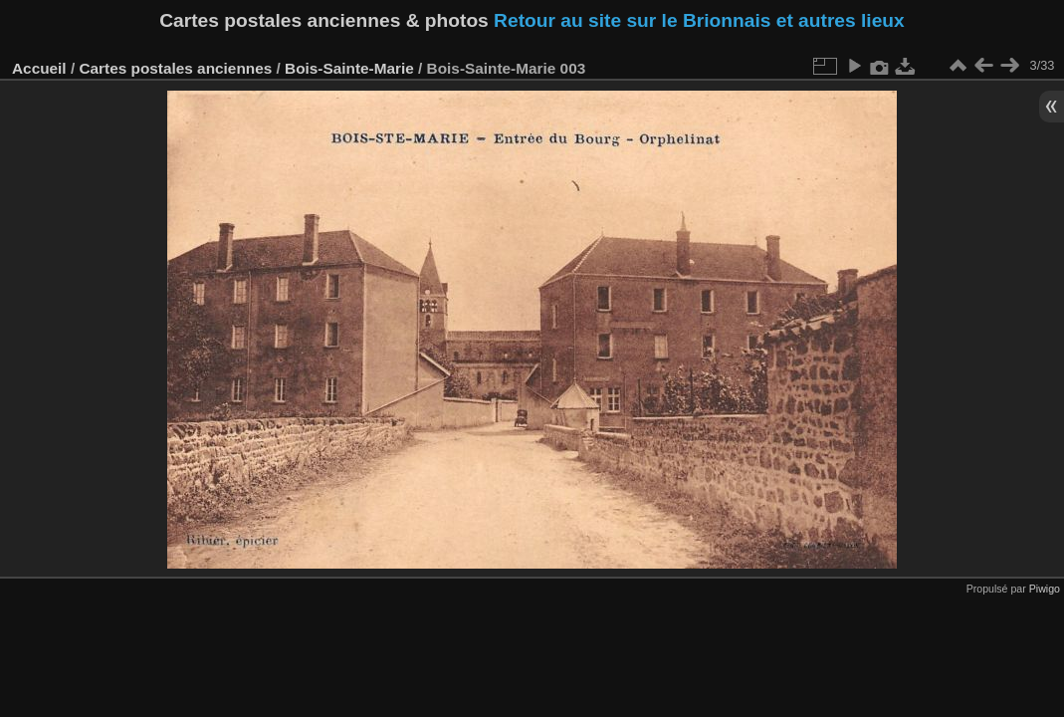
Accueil (39, 68)
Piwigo (1044, 589)
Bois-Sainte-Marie (349, 68)
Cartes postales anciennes (175, 68)
